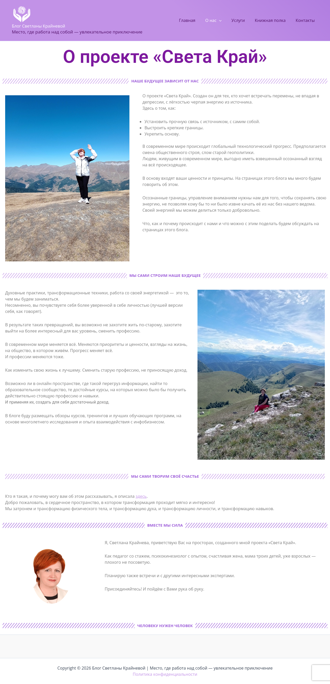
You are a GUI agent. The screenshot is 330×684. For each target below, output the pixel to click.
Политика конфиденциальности (165, 674)
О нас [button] (219, 20)
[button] (225, 20)
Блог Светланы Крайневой (38, 26)
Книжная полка (272, 20)
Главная (195, 20)
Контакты (306, 20)
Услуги (242, 20)
